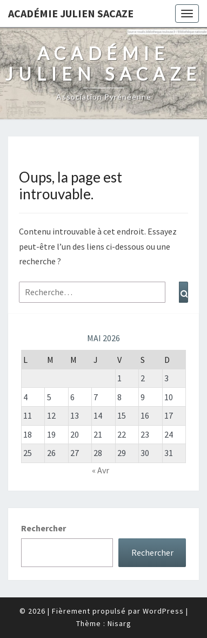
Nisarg (119, 623)
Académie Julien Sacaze (70, 13)
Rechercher (43, 528)
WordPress (163, 611)
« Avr (100, 470)
